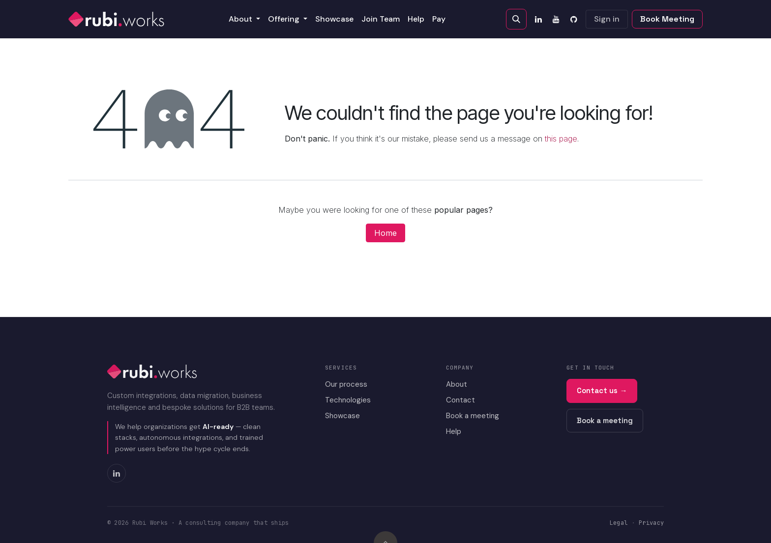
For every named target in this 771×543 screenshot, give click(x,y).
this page (561, 138)
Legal (618, 523)
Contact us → (602, 390)
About (456, 384)
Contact (460, 400)
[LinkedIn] (538, 19)
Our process (346, 384)
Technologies (348, 400)
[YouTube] (556, 19)
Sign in (607, 19)
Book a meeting (472, 416)
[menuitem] (244, 19)
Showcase (342, 416)
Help (453, 431)
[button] (516, 19)
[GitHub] (574, 19)
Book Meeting (667, 19)
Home (385, 233)
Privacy (651, 523)
